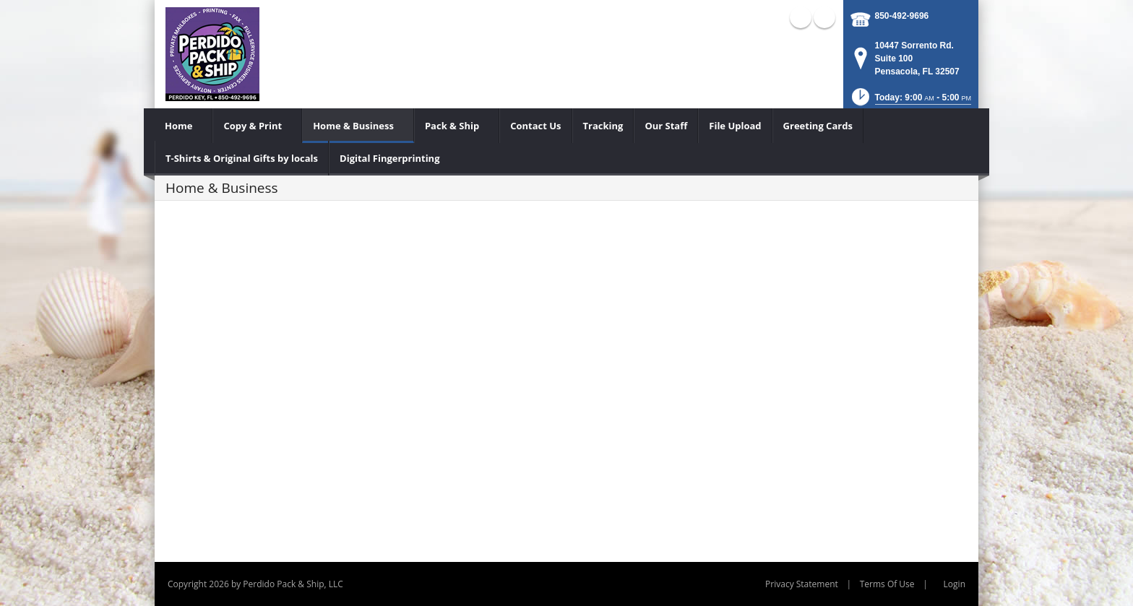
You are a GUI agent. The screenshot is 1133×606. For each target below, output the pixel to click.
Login (954, 584)
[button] (910, 101)
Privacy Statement (801, 584)
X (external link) (824, 17)
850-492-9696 (902, 16)
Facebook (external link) (800, 17)
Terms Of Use (887, 584)
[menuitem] (183, 125)
